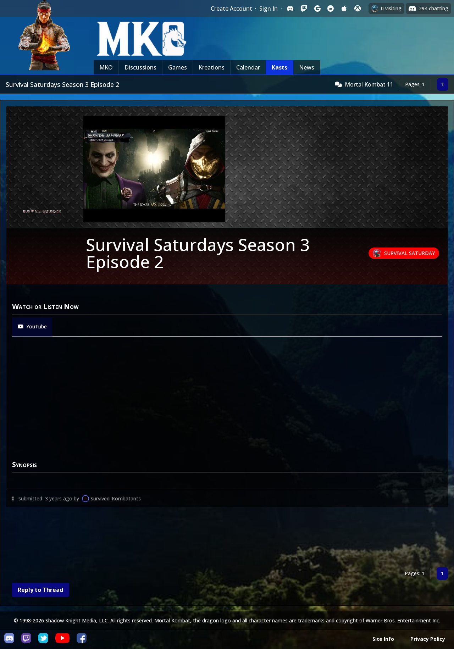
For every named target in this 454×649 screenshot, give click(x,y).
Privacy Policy (427, 639)
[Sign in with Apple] (344, 8)
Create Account (231, 8)
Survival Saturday (409, 253)
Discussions (140, 67)
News (306, 67)
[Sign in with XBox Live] (357, 8)
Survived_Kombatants (115, 498)
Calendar (248, 67)
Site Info (383, 639)
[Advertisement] (219, 538)
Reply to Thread (40, 590)
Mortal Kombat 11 (369, 84)
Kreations (212, 67)
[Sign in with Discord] (290, 8)
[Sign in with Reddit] (330, 8)
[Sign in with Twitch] (303, 8)
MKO (106, 67)
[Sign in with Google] (317, 8)
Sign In (268, 8)
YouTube (32, 326)
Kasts (279, 67)
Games (177, 67)
